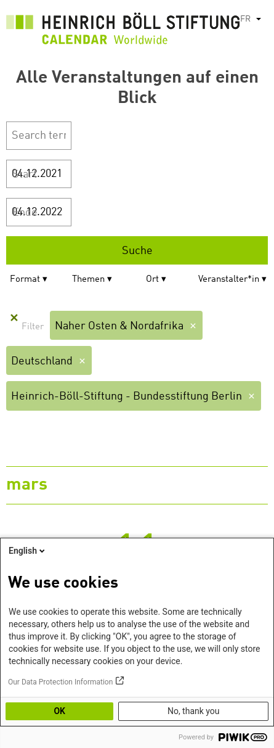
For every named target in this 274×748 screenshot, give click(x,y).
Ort (152, 279)
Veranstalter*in (228, 279)
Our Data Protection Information (60, 682)
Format (25, 279)
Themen (88, 279)
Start (24, 174)
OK (59, 711)
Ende (25, 212)
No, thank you (193, 711)
